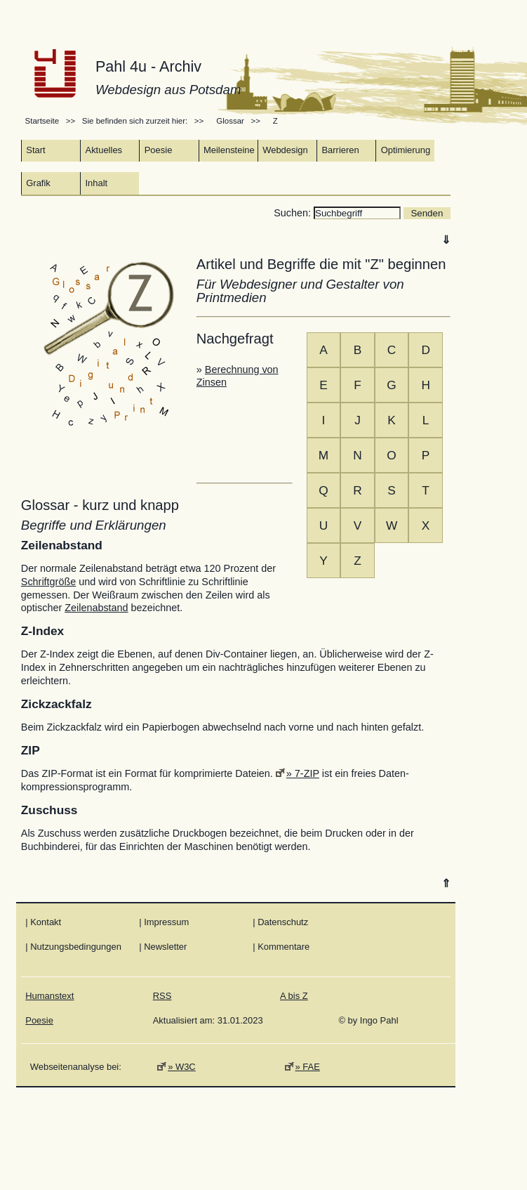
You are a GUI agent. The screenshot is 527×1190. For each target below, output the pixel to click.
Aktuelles (104, 150)
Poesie (159, 150)
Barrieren (340, 150)
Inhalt (97, 183)
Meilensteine (229, 150)
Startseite (43, 121)
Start (35, 150)
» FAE (307, 1066)
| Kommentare (281, 946)
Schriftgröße (48, 581)
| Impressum (164, 922)
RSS (162, 995)
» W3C (182, 1066)
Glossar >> (240, 121)
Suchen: (294, 212)
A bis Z (294, 995)
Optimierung (406, 150)
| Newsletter (163, 946)
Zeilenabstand (96, 607)
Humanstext (49, 995)
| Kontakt (43, 922)
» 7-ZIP (302, 773)
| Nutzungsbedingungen (73, 946)
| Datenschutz (280, 922)
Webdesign (285, 150)
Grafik (38, 183)
